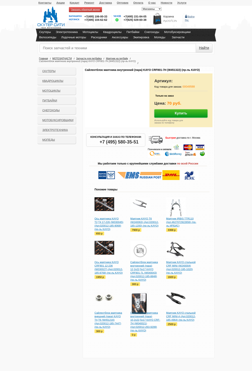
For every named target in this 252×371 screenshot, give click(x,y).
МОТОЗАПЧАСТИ (62, 58)
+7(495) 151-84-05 (134, 16)
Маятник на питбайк (117, 58)
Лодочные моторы (73, 37)
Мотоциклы (90, 32)
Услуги (181, 2)
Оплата (138, 2)
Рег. (187, 20)
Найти (204, 48)
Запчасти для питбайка (89, 58)
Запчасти (178, 37)
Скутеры (45, 32)
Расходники (99, 37)
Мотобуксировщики (177, 32)
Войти (191, 16)
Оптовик (122, 2)
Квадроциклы (112, 32)
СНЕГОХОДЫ (51, 110)
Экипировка (141, 37)
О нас (152, 2)
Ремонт (89, 2)
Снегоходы (151, 32)
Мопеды (159, 37)
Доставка (105, 2)
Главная (43, 58)
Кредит (74, 2)
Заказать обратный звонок (85, 9)
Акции (60, 2)
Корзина (168, 16)
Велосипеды (47, 37)
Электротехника (67, 32)
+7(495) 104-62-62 (95, 19)
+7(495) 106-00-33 (95, 16)
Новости (166, 2)
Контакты (44, 2)
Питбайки (132, 32)
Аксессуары (120, 37)
